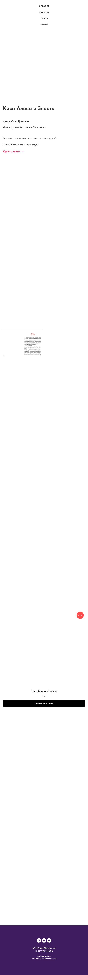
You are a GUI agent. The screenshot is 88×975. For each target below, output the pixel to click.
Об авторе (44, 12)
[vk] (39, 940)
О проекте (44, 6)
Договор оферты (44, 956)
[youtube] (44, 940)
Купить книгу (11, 151)
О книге (44, 25)
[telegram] (49, 940)
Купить (44, 18)
